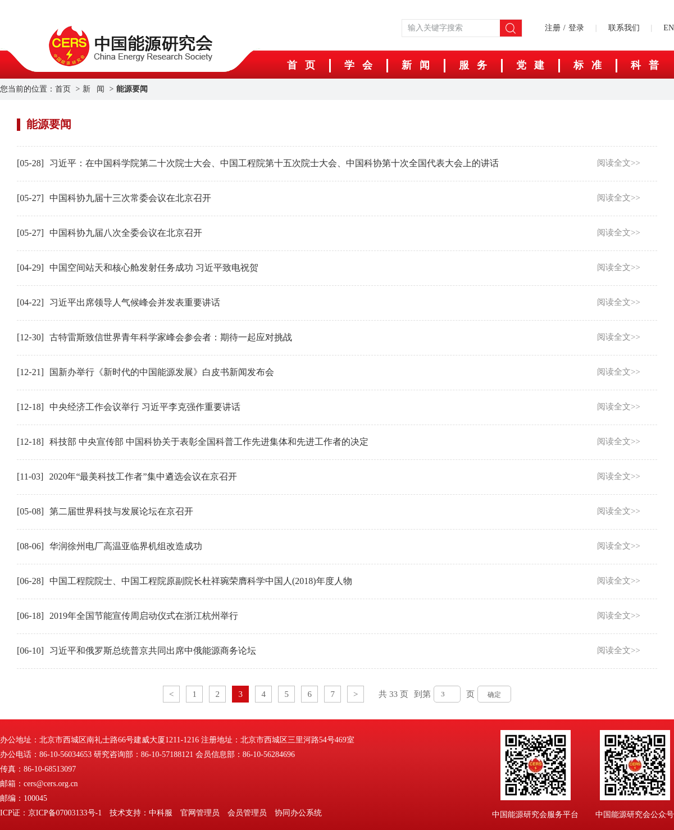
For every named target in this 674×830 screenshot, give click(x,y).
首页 (63, 89)
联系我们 (624, 28)
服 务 (473, 65)
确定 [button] (494, 695)
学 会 (358, 65)
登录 (576, 28)
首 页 (301, 65)
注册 (553, 28)
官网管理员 (200, 813)
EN (668, 28)
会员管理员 (247, 813)
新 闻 (416, 65)
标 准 (587, 65)
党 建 (530, 65)
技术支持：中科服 (141, 813)
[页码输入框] (447, 694)
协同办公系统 (298, 813)
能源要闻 (132, 89)
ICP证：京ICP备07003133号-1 (51, 813)
